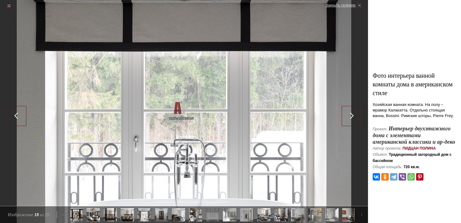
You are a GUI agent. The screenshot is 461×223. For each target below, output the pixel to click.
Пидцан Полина (419, 148)
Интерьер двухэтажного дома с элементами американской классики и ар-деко (414, 135)
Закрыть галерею (341, 5)
